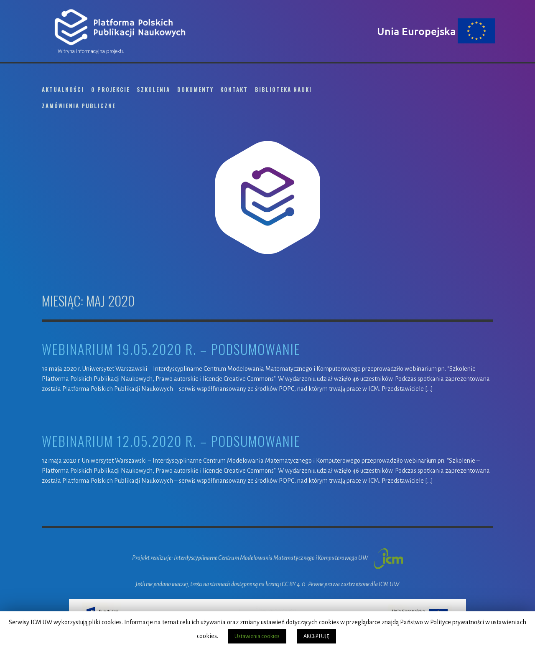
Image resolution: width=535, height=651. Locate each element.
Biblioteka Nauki (283, 89)
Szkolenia (153, 89)
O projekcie (110, 89)
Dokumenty (195, 89)
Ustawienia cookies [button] (257, 636)
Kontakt (234, 89)
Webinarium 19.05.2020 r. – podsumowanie (171, 349)
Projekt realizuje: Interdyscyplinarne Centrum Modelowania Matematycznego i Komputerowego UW (267, 558)
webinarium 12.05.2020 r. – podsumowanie (171, 441)
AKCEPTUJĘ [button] (316, 636)
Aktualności (63, 89)
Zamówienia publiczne (79, 105)
